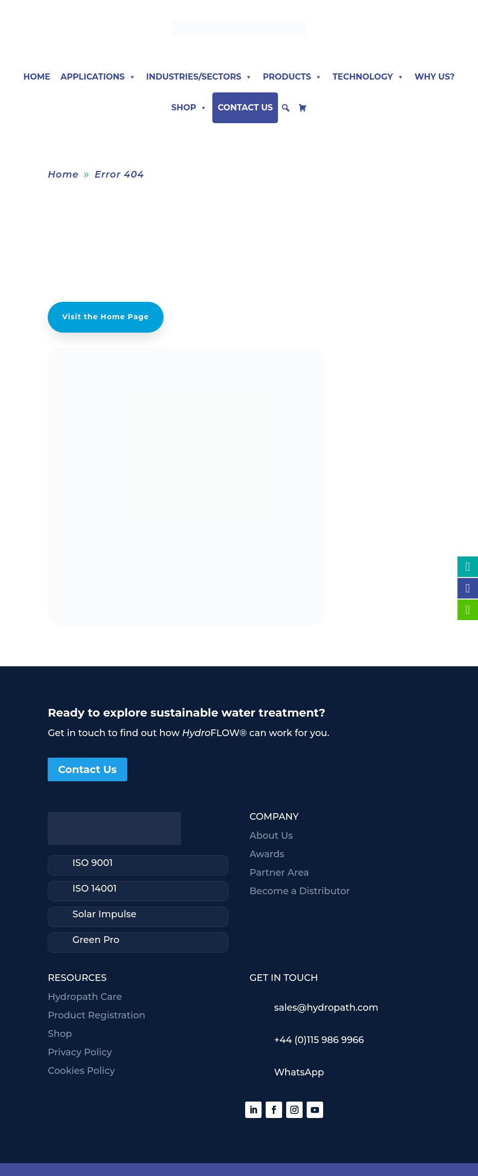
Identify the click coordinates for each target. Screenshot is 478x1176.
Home (36, 77)
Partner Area (279, 872)
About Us (271, 835)
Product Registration (96, 1015)
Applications (98, 77)
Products (292, 77)
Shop (189, 107)
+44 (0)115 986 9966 (319, 1040)
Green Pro (95, 940)
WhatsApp (299, 1072)
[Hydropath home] (239, 32)
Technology (368, 77)
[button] (285, 107)
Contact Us (245, 107)
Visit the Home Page (105, 316)
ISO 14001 (94, 888)
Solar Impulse (104, 914)
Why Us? (434, 77)
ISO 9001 (92, 863)
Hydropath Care (85, 997)
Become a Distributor (299, 891)
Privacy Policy (80, 1052)
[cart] (302, 107)
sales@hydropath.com (326, 1007)
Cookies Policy (81, 1070)
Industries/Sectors (199, 77)
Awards (266, 854)
